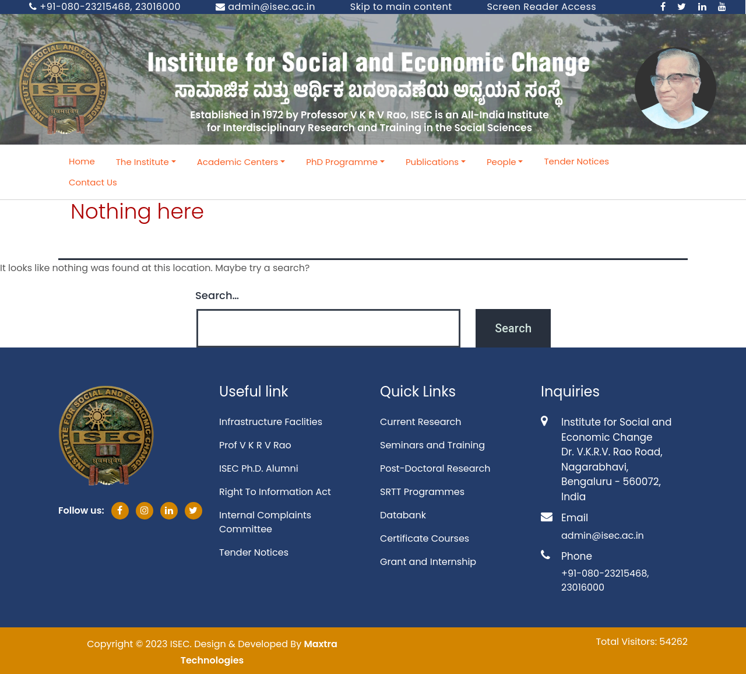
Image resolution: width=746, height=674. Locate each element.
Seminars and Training (432, 445)
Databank (403, 515)
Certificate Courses (424, 538)
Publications (432, 162)
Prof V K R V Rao (255, 445)
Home (82, 161)
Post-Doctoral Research (435, 468)
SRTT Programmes (422, 492)
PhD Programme (342, 162)
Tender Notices (576, 161)
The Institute (142, 162)
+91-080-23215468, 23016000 (105, 6)
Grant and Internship (428, 561)
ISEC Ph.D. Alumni (258, 468)
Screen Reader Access (541, 6)
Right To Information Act (275, 492)
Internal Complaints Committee (265, 522)
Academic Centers (238, 162)
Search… (217, 295)
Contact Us (93, 182)
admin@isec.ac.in (265, 6)
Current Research (420, 422)
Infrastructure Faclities (270, 422)
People (501, 162)
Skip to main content (401, 6)
